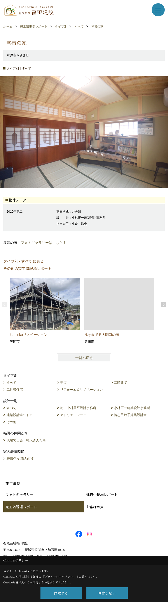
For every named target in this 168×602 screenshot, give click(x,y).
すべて (11, 382)
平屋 (63, 382)
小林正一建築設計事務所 (132, 408)
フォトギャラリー (19, 494)
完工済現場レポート (21, 506)
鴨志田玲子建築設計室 (130, 415)
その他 (11, 422)
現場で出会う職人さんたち (26, 440)
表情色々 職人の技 (20, 458)
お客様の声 (95, 506)
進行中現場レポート (102, 494)
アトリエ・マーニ (73, 415)
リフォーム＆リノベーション (81, 389)
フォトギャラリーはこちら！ (43, 243)
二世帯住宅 (15, 389)
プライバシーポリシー (59, 576)
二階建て (120, 382)
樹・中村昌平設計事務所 (78, 408)
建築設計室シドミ (20, 415)
